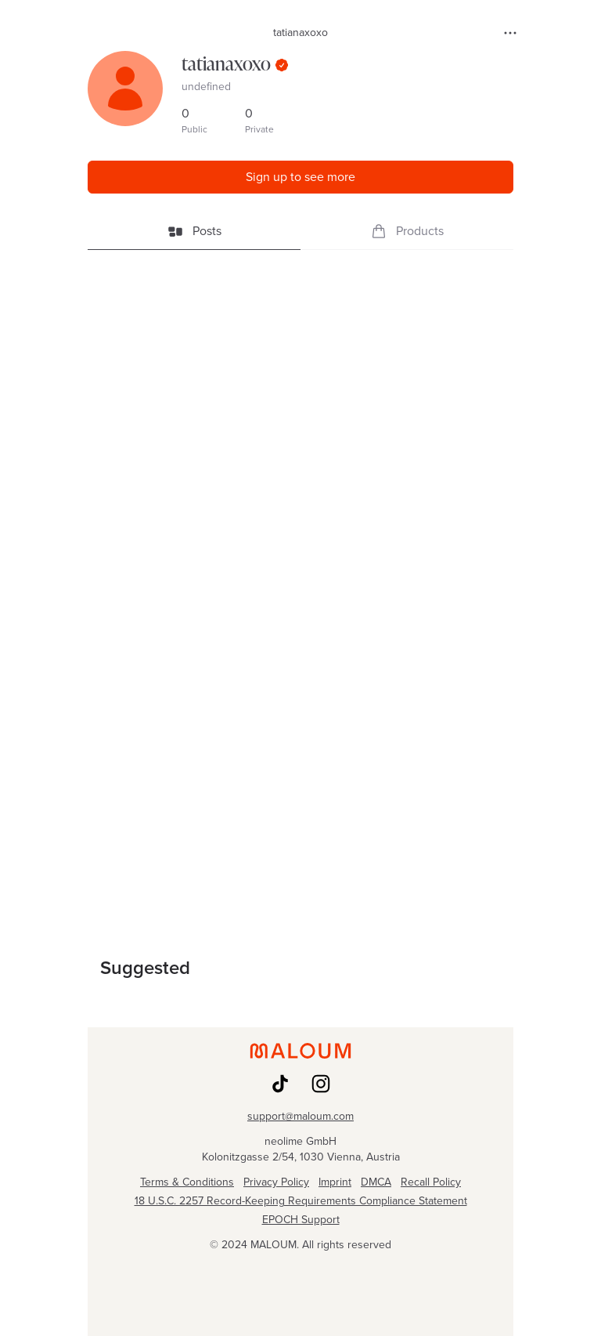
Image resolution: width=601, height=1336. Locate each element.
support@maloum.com (300, 1116)
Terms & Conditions (187, 1182)
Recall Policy (431, 1182)
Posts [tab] (194, 231)
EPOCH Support (301, 1220)
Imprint (334, 1182)
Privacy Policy (276, 1182)
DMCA (376, 1182)
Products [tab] (407, 231)
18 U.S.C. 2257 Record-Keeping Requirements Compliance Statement (301, 1201)
